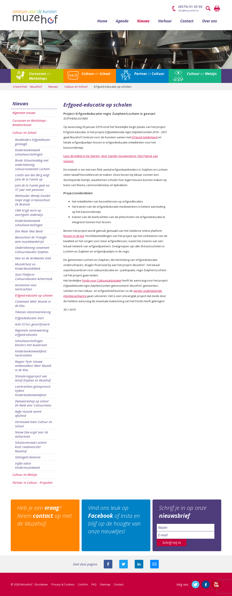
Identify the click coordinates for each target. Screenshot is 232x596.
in (149, 73)
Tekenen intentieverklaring (33, 312)
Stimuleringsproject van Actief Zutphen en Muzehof (32, 378)
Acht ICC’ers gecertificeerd (32, 324)
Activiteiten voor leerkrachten (26, 287)
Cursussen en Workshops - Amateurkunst (29, 122)
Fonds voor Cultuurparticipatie (101, 280)
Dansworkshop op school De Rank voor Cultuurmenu (33, 403)
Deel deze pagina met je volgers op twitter (123, 564)
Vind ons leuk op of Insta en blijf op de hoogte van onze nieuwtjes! (114, 519)
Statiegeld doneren (27, 457)
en (40, 76)
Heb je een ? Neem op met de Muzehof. (44, 515)
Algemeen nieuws (23, 113)
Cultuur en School (24, 133)
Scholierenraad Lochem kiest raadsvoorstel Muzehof (31, 446)
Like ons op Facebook (206, 584)
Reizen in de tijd (73, 236)
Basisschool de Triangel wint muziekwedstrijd (30, 239)
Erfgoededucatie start (29, 318)
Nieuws (143, 21)
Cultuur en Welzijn (24, 475)
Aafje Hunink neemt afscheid (28, 413)
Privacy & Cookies (63, 584)
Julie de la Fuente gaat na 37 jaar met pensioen (32, 187)
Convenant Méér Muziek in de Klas (33, 303)
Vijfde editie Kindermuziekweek (27, 465)
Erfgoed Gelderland (144, 137)
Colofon (83, 584)
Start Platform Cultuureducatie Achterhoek (33, 276)
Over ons (209, 21)
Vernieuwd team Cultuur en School (33, 424)
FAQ (93, 584)
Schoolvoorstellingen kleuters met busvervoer (31, 343)
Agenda (122, 21)
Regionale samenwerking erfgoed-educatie (31, 332)
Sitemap (105, 584)
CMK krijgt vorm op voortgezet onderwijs (29, 212)
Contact (187, 21)
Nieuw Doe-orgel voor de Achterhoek (31, 434)
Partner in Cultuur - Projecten (32, 483)
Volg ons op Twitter (195, 584)
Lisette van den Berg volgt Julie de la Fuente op (32, 177)
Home (102, 21)
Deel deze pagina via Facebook (108, 564)
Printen (217, 8)
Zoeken (208, 8)
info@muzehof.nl (188, 10)
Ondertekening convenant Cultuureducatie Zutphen (32, 250)
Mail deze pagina (154, 564)
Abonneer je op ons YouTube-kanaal (216, 584)
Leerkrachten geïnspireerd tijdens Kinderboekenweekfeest (32, 390)
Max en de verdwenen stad (33, 258)
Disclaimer (41, 584)
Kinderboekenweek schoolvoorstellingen (29, 152)
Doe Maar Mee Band (29, 231)
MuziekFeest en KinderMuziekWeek (27, 266)
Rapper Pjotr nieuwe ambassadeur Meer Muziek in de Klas (33, 365)
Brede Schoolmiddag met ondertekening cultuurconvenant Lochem (32, 164)
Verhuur (165, 21)
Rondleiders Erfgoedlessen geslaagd (32, 142)
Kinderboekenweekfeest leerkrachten (30, 353)
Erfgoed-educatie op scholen (34, 295)
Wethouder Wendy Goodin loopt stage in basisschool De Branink (32, 200)
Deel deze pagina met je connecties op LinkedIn (139, 564)
